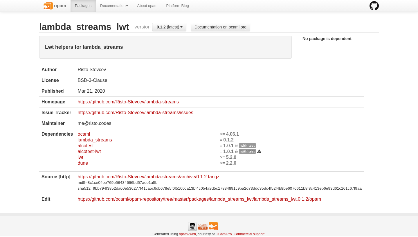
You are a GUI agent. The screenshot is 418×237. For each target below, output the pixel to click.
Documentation (114, 5)
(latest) (170, 27)
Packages (83, 5)
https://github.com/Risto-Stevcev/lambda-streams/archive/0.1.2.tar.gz (148, 176)
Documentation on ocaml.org (220, 27)
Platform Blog (177, 5)
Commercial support (249, 234)
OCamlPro (224, 234)
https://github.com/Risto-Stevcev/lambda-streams (128, 101)
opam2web (187, 234)
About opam (147, 5)
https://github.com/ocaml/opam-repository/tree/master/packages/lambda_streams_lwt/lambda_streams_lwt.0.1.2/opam (199, 199)
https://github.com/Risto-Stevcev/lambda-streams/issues (135, 112)
